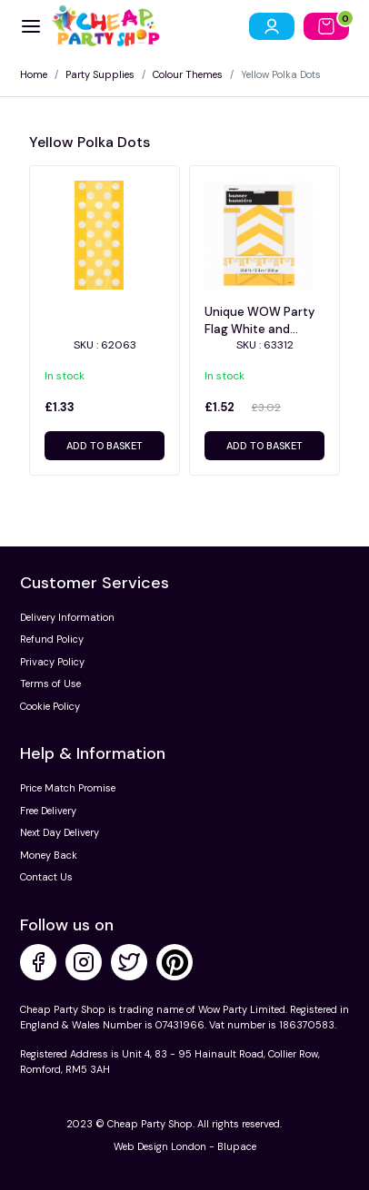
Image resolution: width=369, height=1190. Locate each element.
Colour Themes (188, 74)
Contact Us (46, 876)
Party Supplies (100, 74)
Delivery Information (67, 617)
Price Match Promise (67, 788)
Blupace (236, 1146)
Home (33, 74)
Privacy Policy (52, 661)
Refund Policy (52, 639)
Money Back (48, 855)
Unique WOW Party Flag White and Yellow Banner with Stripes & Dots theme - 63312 (259, 320)
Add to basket (104, 445)
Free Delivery (48, 810)
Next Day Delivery (59, 832)
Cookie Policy (50, 706)
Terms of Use (50, 683)
